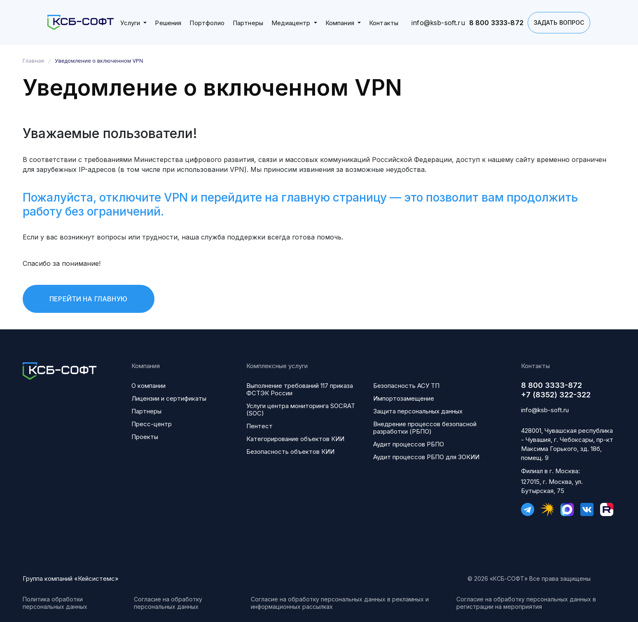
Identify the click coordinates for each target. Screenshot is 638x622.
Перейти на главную (88, 299)
